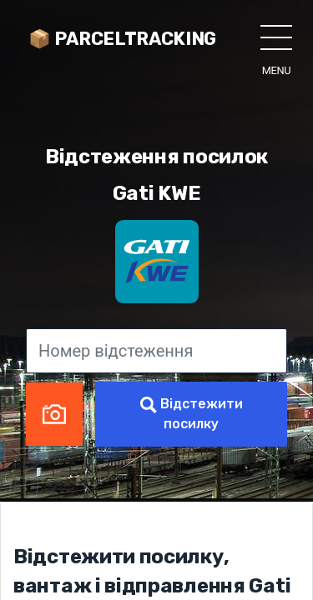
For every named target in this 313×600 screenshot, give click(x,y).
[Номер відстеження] (156, 350)
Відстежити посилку (191, 414)
